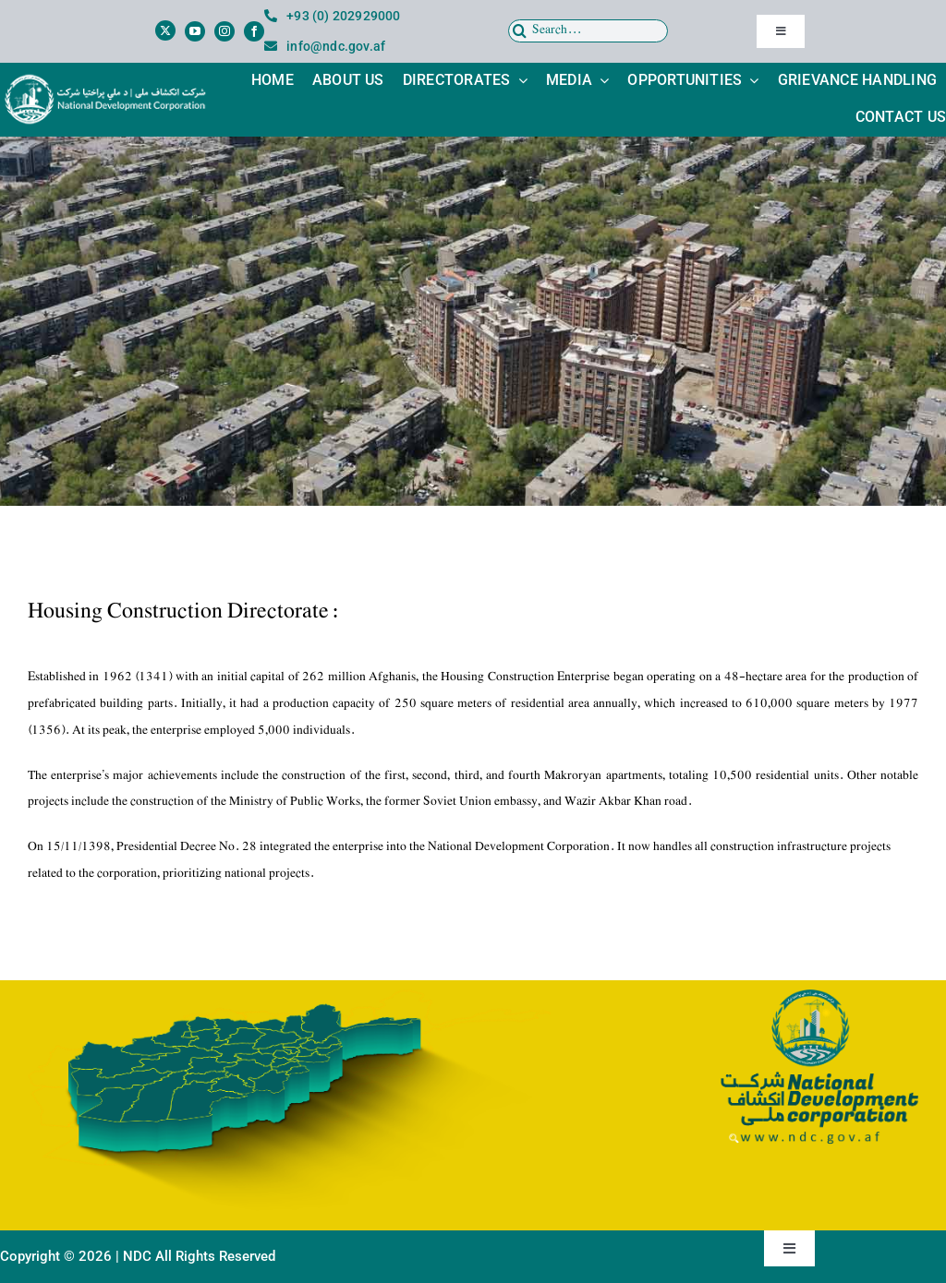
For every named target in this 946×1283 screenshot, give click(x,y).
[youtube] (195, 31)
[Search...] (588, 30)
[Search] (519, 30)
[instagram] (224, 31)
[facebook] (254, 31)
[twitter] (165, 30)
